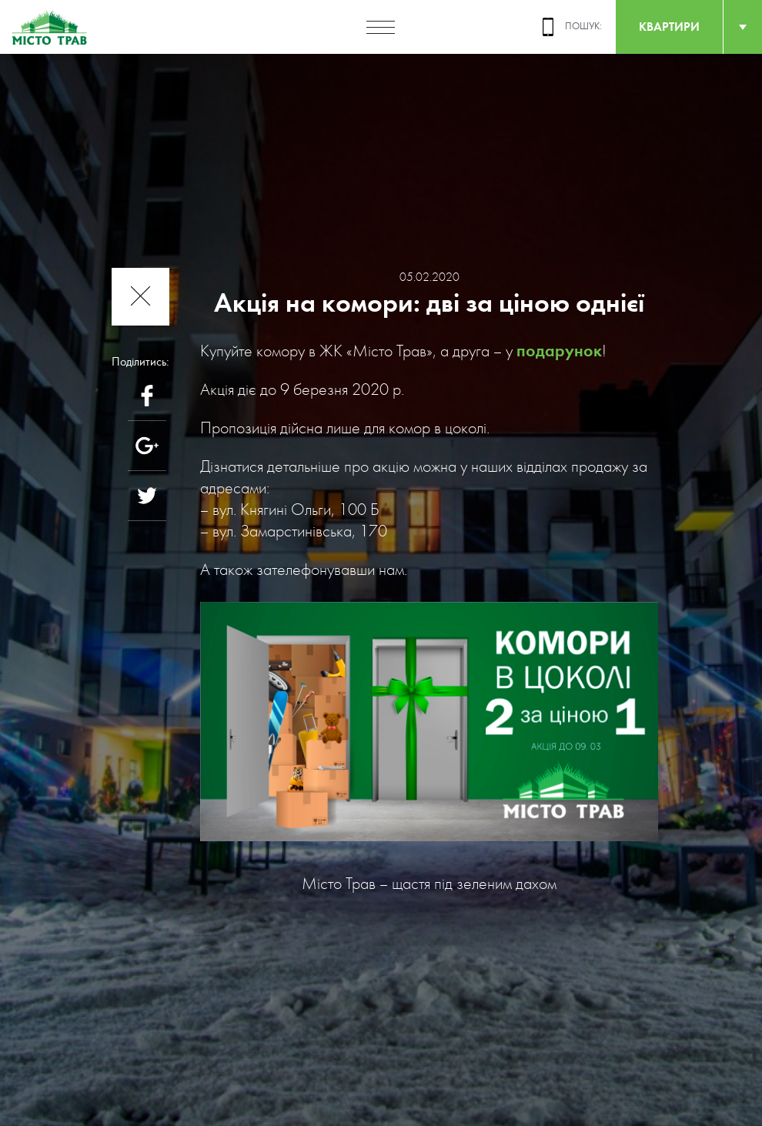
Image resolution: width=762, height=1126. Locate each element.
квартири (669, 26)
